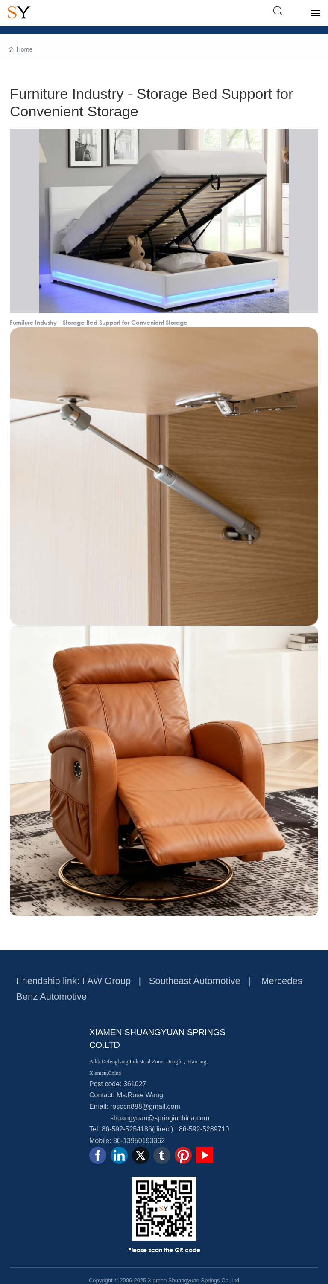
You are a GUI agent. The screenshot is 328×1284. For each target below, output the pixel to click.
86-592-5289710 (204, 1129)
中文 (294, 11)
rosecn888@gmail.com (145, 1106)
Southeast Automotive (194, 980)
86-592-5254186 (127, 1129)
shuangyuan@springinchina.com (159, 1118)
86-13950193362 (139, 1140)
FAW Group (106, 980)
